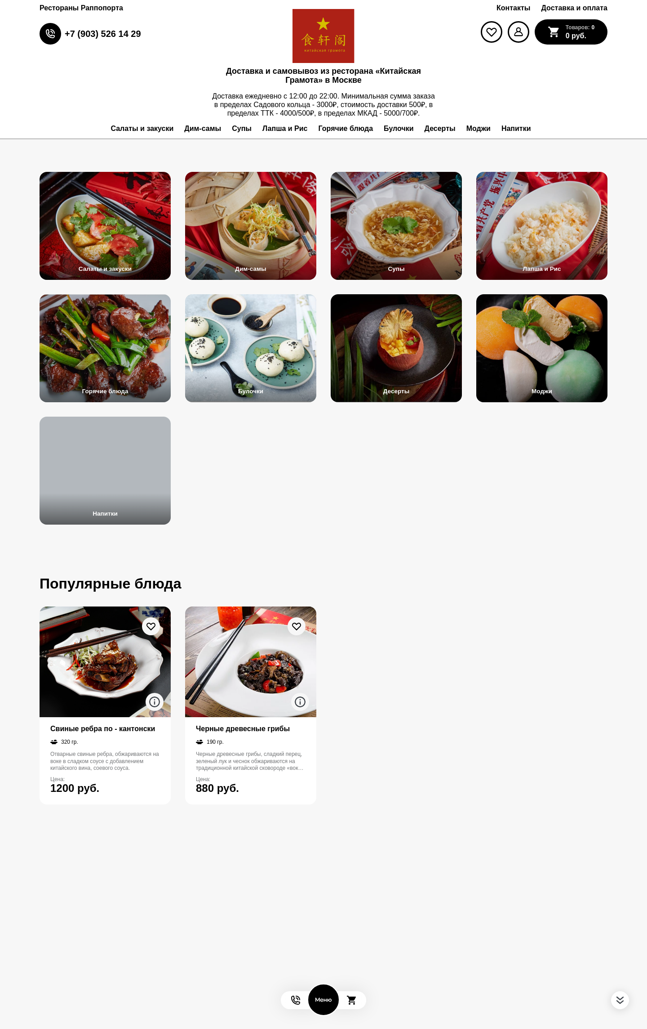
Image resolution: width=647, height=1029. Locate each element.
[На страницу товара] (105, 662)
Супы (396, 268)
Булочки (251, 391)
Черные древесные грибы (243, 728)
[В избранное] (151, 626)
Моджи (541, 391)
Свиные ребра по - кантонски (102, 728)
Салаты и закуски (105, 268)
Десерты (396, 391)
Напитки (105, 513)
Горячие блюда (105, 391)
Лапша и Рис (542, 268)
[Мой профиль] (518, 32)
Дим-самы (251, 268)
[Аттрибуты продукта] (155, 702)
